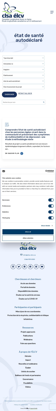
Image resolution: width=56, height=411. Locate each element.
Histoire (28, 356)
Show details (45, 225)
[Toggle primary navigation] (52, 12)
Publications (28, 336)
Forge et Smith (33, 408)
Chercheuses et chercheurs (28, 279)
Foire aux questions (28, 343)
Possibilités (28, 383)
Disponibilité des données (28, 291)
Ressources (28, 327)
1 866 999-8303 (29, 259)
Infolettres (28, 319)
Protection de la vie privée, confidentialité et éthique (28, 315)
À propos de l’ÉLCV (28, 352)
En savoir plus (14, 153)
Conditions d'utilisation (36, 404)
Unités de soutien (28, 371)
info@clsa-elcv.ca (29, 255)
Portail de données (28, 287)
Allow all (28, 232)
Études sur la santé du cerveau (28, 295)
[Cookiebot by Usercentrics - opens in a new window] (45, 171)
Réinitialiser (25, 93)
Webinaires (28, 339)
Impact (28, 360)
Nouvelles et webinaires (28, 364)
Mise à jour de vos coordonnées (28, 311)
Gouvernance (28, 379)
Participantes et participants (28, 307)
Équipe (28, 368)
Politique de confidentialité (21, 404)
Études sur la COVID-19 (28, 299)
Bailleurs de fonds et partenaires (28, 375)
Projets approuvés (28, 332)
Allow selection (28, 238)
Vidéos (28, 387)
